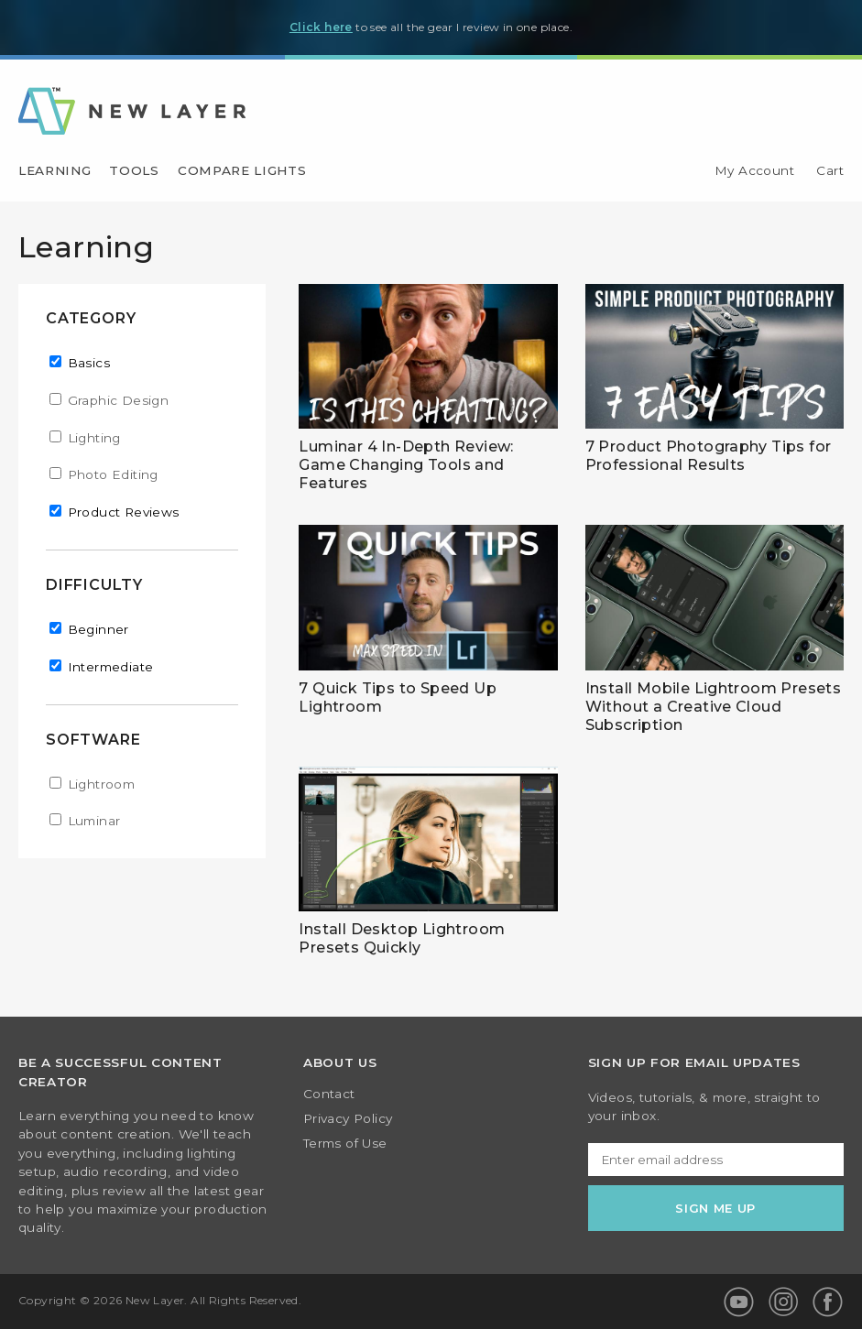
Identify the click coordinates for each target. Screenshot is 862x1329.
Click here (321, 27)
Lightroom (102, 784)
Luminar (94, 820)
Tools (133, 171)
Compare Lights (242, 171)
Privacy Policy (348, 1119)
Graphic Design (118, 400)
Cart (830, 171)
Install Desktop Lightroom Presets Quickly (402, 938)
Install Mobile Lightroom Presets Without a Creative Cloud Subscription (713, 707)
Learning (54, 171)
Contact (329, 1094)
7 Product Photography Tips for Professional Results (708, 456)
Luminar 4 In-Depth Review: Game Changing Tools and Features (406, 465)
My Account (754, 171)
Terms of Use (345, 1144)
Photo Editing (113, 474)
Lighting (94, 437)
